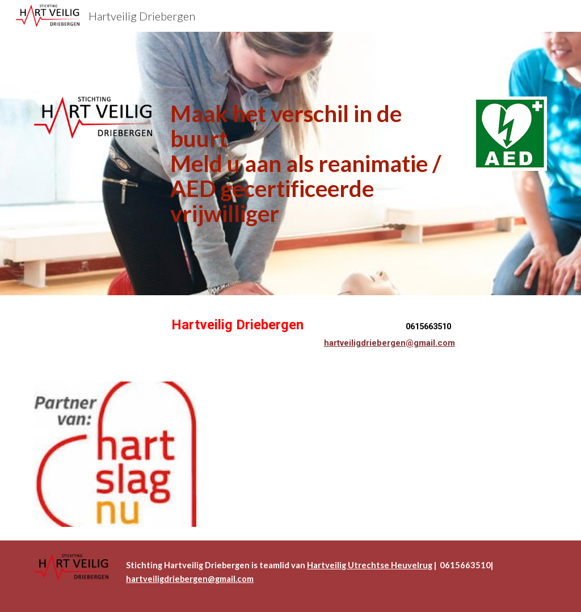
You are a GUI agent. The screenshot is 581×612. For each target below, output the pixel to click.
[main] (313, 163)
